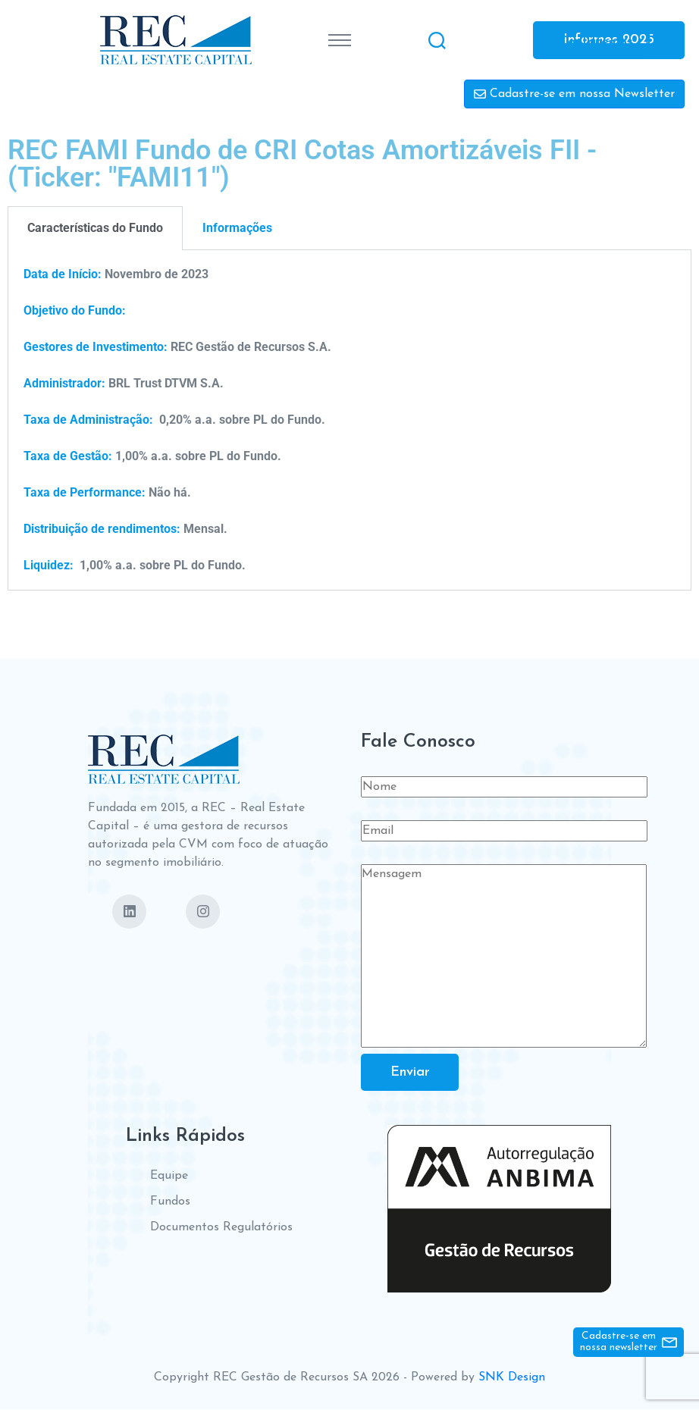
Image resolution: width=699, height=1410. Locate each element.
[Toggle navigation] (340, 40)
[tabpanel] (349, 420)
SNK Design (511, 1378)
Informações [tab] (237, 228)
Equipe (169, 1176)
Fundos (170, 1202)
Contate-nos (596, 41)
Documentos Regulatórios (221, 1228)
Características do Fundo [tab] (95, 228)
